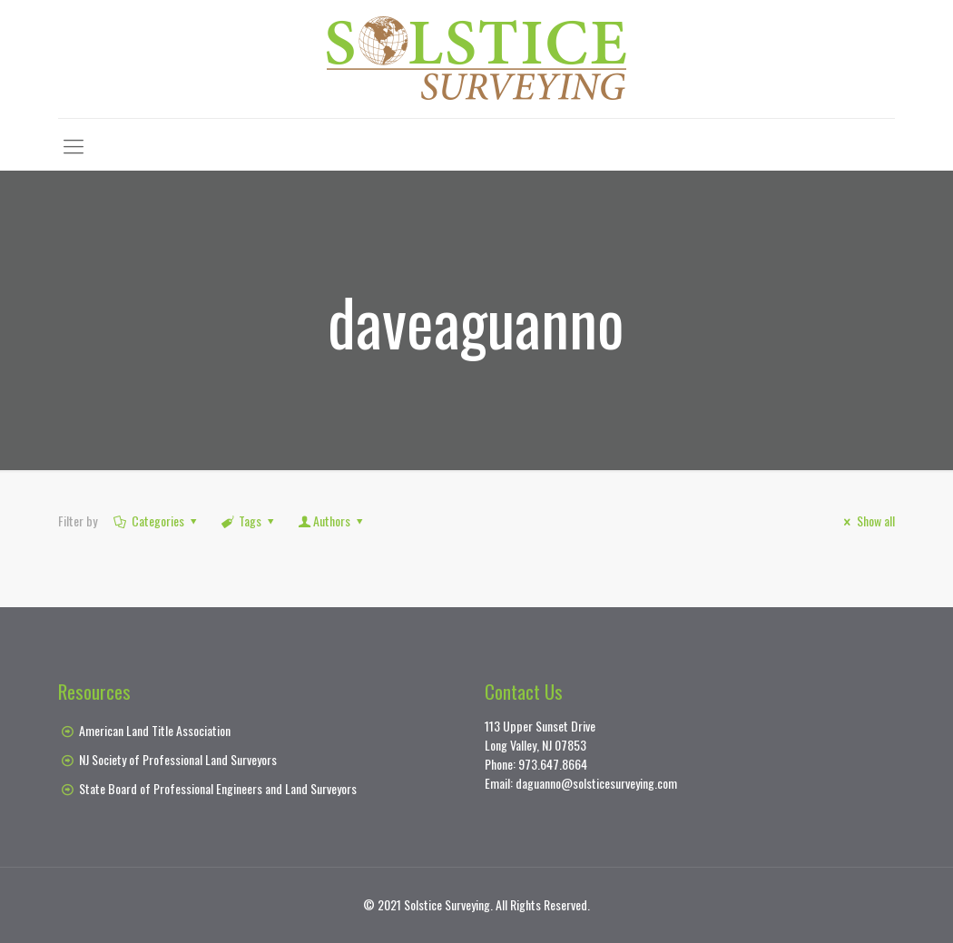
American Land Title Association (155, 730)
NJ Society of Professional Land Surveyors (178, 759)
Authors (332, 520)
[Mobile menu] (73, 144)
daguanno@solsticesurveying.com (596, 782)
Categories (156, 520)
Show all (867, 520)
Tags (249, 520)
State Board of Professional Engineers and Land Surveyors (218, 788)
